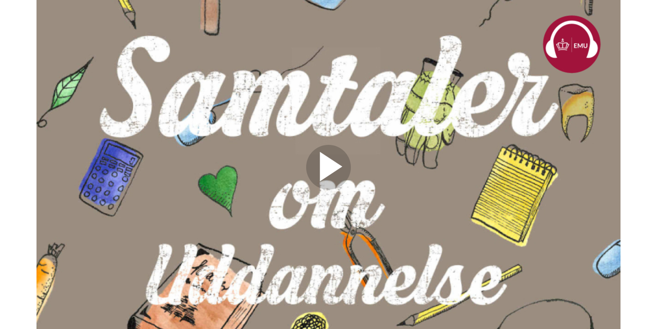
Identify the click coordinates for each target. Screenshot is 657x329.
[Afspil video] (328, 187)
